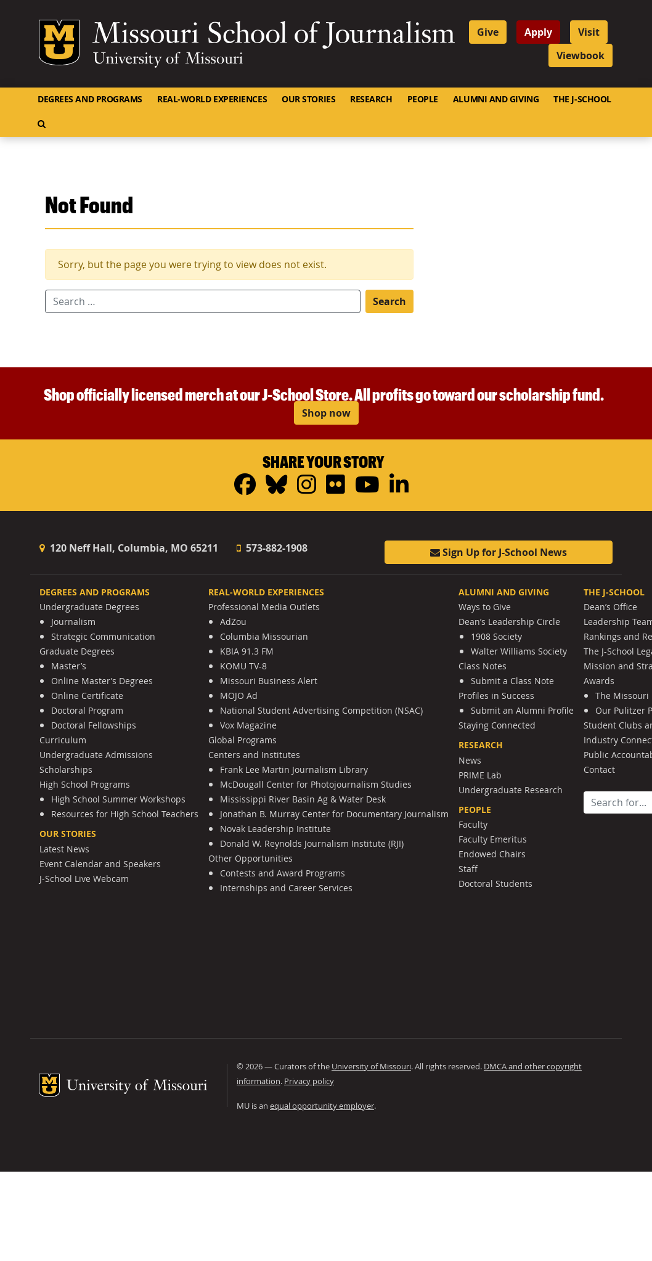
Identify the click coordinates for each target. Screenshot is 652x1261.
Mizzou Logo (59, 42)
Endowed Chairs (492, 854)
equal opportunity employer (322, 1106)
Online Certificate (87, 695)
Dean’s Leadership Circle (509, 621)
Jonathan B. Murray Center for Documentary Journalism (334, 814)
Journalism (73, 621)
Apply (538, 32)
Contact (599, 769)
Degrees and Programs (90, 99)
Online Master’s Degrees (102, 681)
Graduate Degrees (77, 651)
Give (488, 32)
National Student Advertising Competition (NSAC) (321, 710)
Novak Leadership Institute (275, 829)
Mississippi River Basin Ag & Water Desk (303, 799)
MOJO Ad (239, 695)
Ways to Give (484, 607)
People (422, 99)
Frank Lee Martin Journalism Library (294, 769)
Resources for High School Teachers (124, 814)
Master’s (68, 666)
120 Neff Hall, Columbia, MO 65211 (128, 548)
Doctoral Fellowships (93, 725)
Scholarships (65, 769)
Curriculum (62, 740)
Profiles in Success (496, 695)
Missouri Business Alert (268, 681)
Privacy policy (309, 1081)
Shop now (326, 413)
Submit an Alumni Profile (522, 710)
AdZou (233, 621)
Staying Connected (497, 725)
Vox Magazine (248, 725)
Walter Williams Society (519, 651)
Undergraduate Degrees (89, 607)
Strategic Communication (103, 636)
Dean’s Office (610, 607)
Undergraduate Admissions (96, 755)
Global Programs (242, 740)
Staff (468, 869)
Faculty (472, 824)
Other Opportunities (250, 858)
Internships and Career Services (286, 888)
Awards (599, 681)
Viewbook (580, 55)
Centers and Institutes (254, 755)
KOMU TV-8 (243, 666)
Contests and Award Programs (282, 873)
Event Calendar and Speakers (100, 864)
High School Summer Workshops (118, 799)
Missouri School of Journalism (273, 36)
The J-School (582, 99)
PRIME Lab (480, 775)
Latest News (64, 849)
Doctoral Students (495, 883)
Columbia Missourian (264, 636)
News (469, 760)
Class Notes (482, 666)
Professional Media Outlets (264, 607)
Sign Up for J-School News (498, 552)
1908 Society (496, 636)
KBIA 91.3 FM (247, 651)
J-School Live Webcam (84, 878)
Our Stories (308, 99)
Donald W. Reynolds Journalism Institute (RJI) (312, 843)
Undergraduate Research (510, 790)
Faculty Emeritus (492, 839)
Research (371, 99)
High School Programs (84, 784)
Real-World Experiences (212, 99)
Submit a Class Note (512, 681)
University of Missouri (168, 60)
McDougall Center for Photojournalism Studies (316, 784)
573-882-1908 (272, 548)
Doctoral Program (87, 710)
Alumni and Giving (496, 99)
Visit (589, 32)
